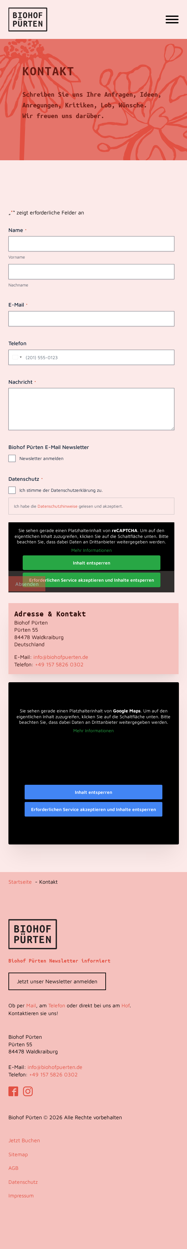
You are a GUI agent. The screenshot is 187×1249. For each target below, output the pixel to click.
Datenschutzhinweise (57, 506)
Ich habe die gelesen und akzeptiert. (68, 506)
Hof (126, 1005)
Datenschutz (23, 1182)
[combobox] (16, 357)
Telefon (17, 343)
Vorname (16, 257)
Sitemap (18, 1154)
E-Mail (18, 304)
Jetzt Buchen (24, 1140)
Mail (31, 1005)
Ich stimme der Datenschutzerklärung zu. (61, 490)
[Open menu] (172, 19)
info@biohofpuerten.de (60, 657)
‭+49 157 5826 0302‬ (59, 664)
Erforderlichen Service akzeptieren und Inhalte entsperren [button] (91, 580)
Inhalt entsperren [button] (91, 562)
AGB (13, 1168)
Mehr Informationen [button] (91, 550)
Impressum (21, 1195)
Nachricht (22, 382)
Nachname (18, 284)
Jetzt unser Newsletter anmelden (57, 981)
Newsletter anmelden (41, 458)
